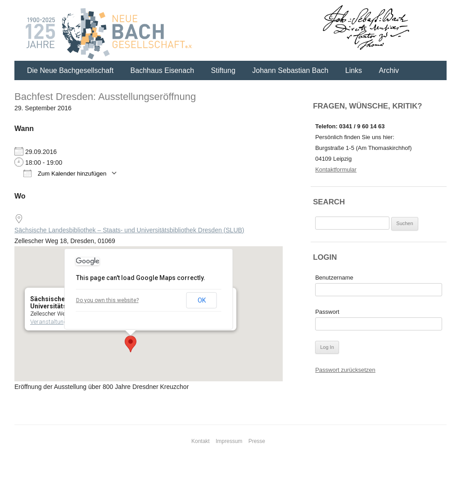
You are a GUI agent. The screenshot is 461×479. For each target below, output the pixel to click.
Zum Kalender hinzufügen (64, 173)
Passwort (327, 311)
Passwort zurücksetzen (345, 369)
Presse (257, 441)
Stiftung (223, 70)
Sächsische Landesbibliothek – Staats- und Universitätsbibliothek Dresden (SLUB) (129, 230)
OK (202, 300)
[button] (130, 343)
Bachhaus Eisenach (162, 70)
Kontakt (200, 441)
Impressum (229, 441)
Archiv (389, 70)
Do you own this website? (107, 300)
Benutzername (334, 277)
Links (353, 70)
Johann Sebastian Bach (290, 70)
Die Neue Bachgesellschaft (70, 70)
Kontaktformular (336, 169)
